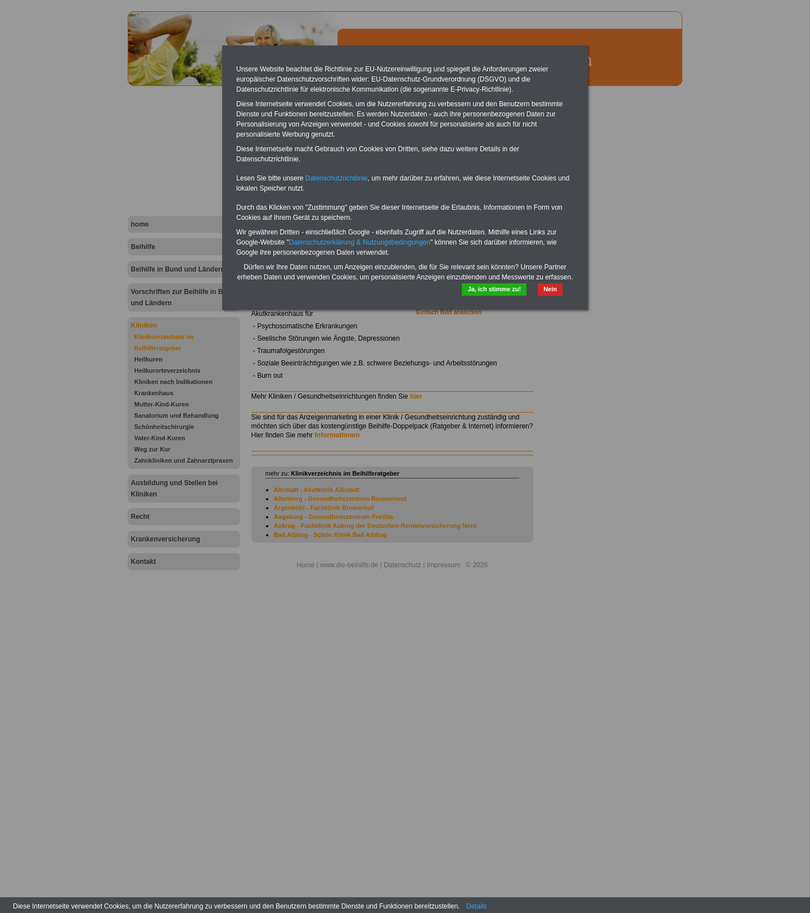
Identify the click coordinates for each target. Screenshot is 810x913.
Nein (550, 289)
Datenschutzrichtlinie (336, 178)
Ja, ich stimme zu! (494, 289)
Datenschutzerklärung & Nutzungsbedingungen (359, 242)
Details (476, 906)
